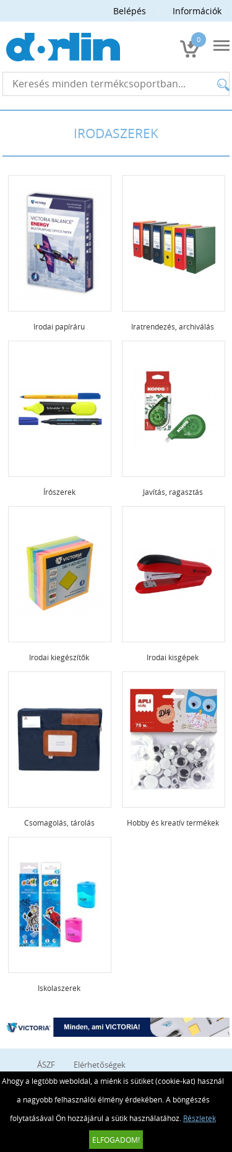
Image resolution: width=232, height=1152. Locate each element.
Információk (197, 11)
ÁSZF (46, 1064)
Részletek (199, 1118)
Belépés (129, 11)
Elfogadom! (116, 1140)
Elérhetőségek (100, 1064)
